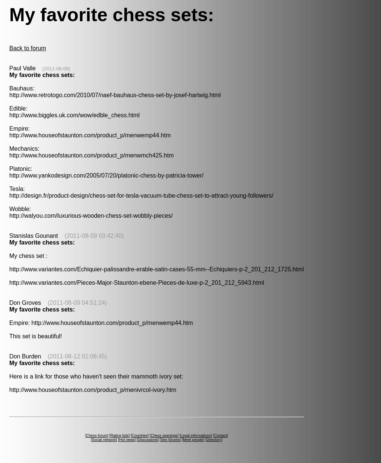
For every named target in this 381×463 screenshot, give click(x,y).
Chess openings (164, 436)
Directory (213, 440)
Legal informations (195, 436)
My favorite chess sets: (42, 75)
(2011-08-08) (56, 68)
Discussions (147, 440)
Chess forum (97, 436)
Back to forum (27, 48)
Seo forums (170, 440)
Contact (220, 436)
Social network (104, 440)
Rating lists (120, 436)
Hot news (127, 440)
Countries (140, 436)
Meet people (193, 440)
